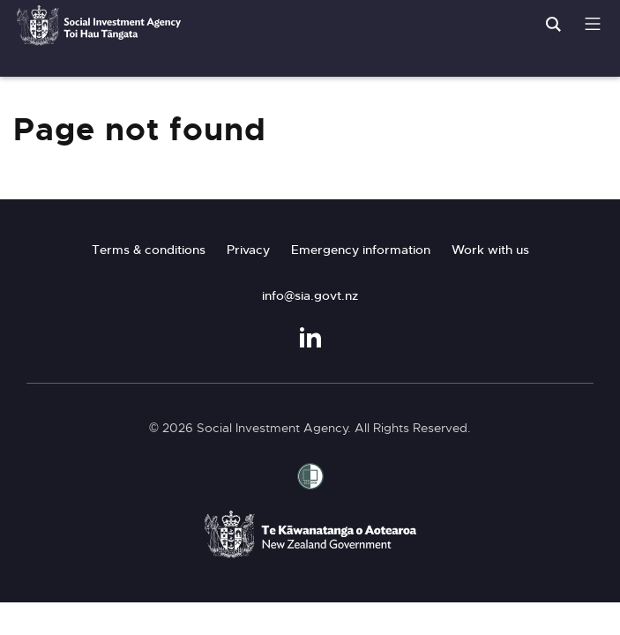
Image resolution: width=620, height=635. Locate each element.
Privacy (248, 250)
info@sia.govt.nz (310, 295)
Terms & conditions (148, 250)
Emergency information (360, 250)
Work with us (490, 250)
